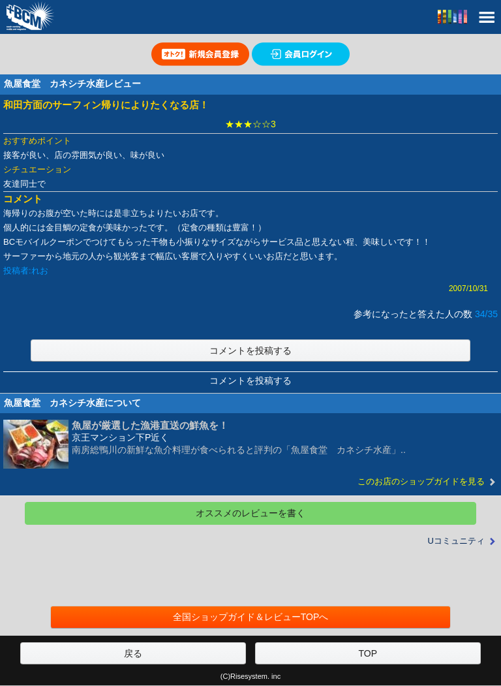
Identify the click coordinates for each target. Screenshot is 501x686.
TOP (367, 653)
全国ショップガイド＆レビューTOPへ (251, 617)
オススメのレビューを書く (250, 513)
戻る (133, 653)
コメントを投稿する (250, 350)
